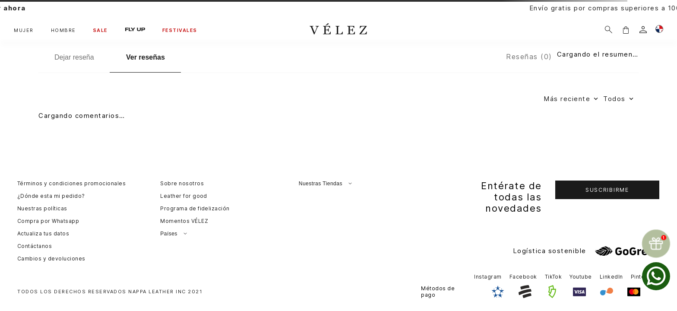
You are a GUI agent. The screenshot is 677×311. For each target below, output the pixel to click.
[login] (643, 29)
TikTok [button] (553, 276)
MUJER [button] (24, 30)
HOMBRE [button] (63, 30)
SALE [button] (100, 30)
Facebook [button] (523, 276)
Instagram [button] (487, 276)
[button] (626, 30)
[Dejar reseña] (74, 57)
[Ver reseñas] (145, 58)
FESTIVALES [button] (179, 30)
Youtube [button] (580, 276)
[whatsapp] (656, 276)
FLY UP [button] (135, 29)
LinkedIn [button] (611, 276)
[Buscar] (608, 29)
